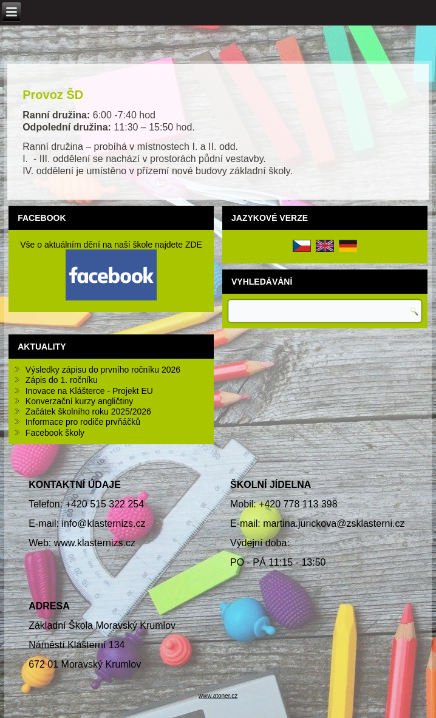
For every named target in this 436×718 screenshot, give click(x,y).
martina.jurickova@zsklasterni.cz (333, 523)
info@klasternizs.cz (103, 523)
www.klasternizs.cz (94, 543)
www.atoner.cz (218, 696)
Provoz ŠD (52, 94)
